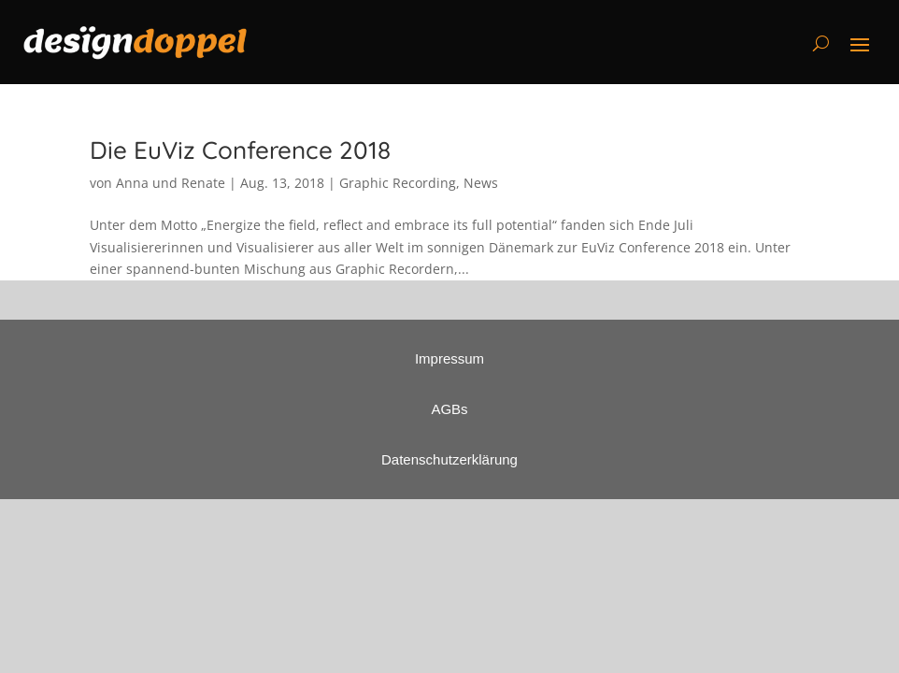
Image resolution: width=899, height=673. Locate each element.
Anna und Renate (170, 183)
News (481, 183)
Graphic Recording (397, 183)
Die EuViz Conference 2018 (240, 150)
